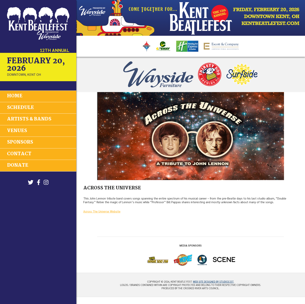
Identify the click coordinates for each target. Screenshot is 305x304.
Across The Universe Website (101, 211)
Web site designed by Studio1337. (213, 281)
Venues (17, 130)
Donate (17, 165)
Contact (19, 153)
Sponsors (20, 142)
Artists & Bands (29, 119)
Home (14, 96)
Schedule (20, 107)
